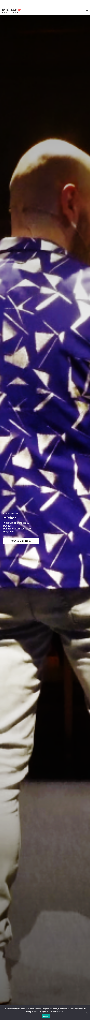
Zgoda (45, 1016)
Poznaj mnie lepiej (21, 581)
